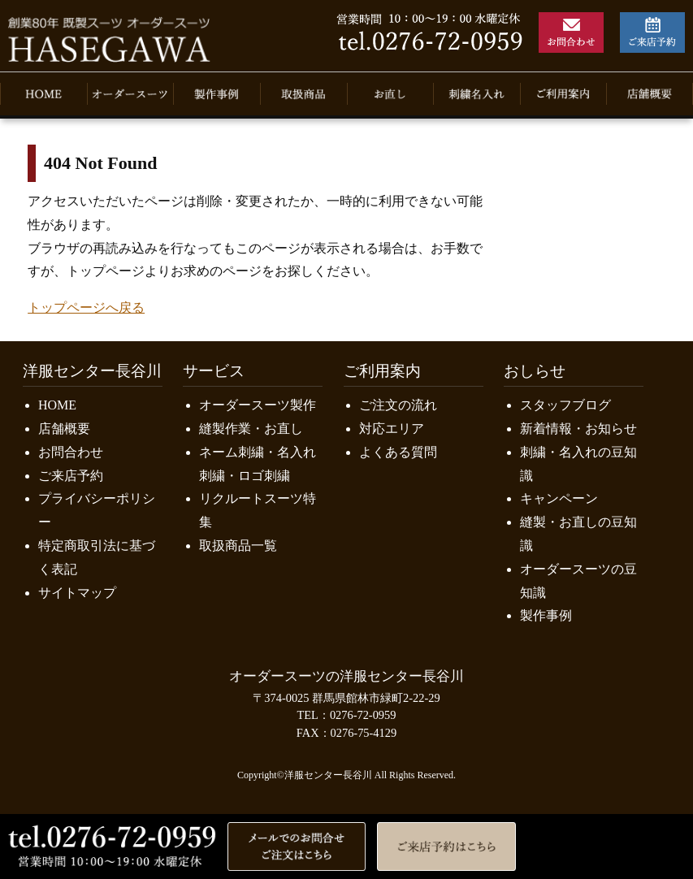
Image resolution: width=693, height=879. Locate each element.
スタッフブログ (565, 405)
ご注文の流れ (398, 405)
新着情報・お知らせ (578, 428)
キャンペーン (559, 498)
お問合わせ (70, 452)
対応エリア (391, 428)
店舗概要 (64, 428)
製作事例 (546, 615)
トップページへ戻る (86, 307)
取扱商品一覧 (238, 545)
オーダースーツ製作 (257, 405)
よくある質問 (398, 452)
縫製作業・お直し (251, 428)
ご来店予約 (70, 476)
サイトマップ (77, 593)
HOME (57, 405)
